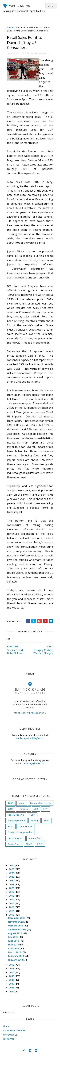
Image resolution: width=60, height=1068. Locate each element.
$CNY (40, 856)
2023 (12, 889)
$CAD (10, 839)
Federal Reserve (16, 827)
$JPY (46, 821)
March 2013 (15, 965)
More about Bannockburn (30, 726)
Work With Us (10, 1047)
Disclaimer (8, 1051)
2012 (12, 977)
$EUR (10, 821)
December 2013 (17, 930)
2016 (12, 916)
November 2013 (17, 934)
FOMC (29, 856)
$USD (10, 815)
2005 (12, 1004)
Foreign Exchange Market (20, 845)
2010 (12, 985)
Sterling (34, 833)
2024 (12, 885)
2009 (12, 989)
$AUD (46, 833)
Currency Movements (40, 815)
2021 (12, 897)
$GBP (32, 827)
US (41, 27)
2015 (12, 919)
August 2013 (15, 946)
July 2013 (13, 949)
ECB (36, 821)
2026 (12, 878)
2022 (12, 893)
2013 (12, 927)
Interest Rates (31, 27)
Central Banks (25, 839)
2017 (12, 912)
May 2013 (14, 957)
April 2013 (14, 961)
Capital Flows (14, 856)
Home (10, 27)
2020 (12, 900)
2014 (12, 923)
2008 (12, 992)
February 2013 (16, 968)
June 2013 (14, 953)
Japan (22, 815)
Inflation (19, 27)
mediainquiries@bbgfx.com (30, 750)
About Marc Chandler (14, 1043)
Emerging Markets (16, 833)
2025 (12, 881)
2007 (12, 996)
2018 (12, 908)
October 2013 (16, 938)
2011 (12, 981)
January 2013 (16, 972)
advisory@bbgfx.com (34, 776)
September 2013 (17, 942)
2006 (12, 1000)
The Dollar (24, 821)
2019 (12, 904)
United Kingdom (15, 851)
